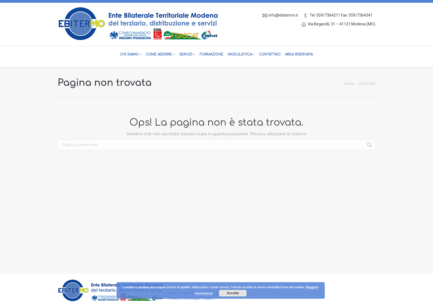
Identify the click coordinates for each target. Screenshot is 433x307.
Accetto (233, 293)
